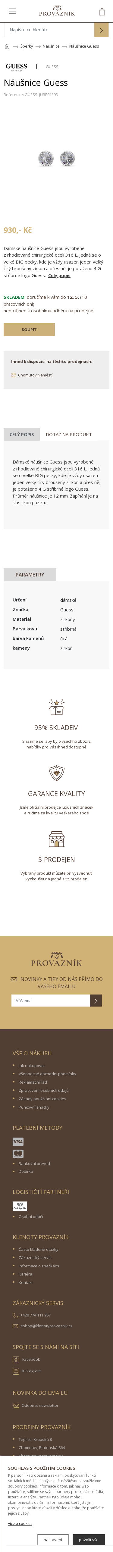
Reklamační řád (33, 1082)
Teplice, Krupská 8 (35, 1439)
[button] (101, 30)
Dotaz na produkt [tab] (69, 434)
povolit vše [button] (89, 1539)
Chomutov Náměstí (35, 375)
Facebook (26, 1360)
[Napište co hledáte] (49, 30)
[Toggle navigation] (12, 11)
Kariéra (25, 1274)
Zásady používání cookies (42, 1098)
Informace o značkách (39, 1265)
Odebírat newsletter (40, 1405)
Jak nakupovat (32, 1065)
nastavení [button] (53, 1539)
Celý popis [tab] (22, 434)
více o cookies (20, 1523)
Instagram (27, 1371)
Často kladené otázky (38, 1249)
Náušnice (51, 46)
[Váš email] (50, 1001)
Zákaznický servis (35, 1257)
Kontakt (26, 1282)
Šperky (26, 46)
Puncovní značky (34, 1107)
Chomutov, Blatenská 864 (42, 1447)
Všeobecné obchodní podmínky (47, 1073)
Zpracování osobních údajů (44, 1090)
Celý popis (59, 275)
